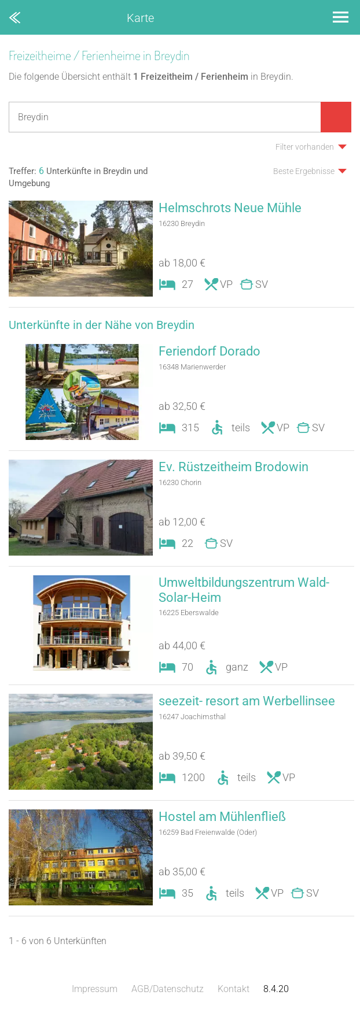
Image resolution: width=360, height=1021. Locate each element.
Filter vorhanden (304, 146)
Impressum (94, 988)
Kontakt (233, 988)
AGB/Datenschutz (167, 988)
